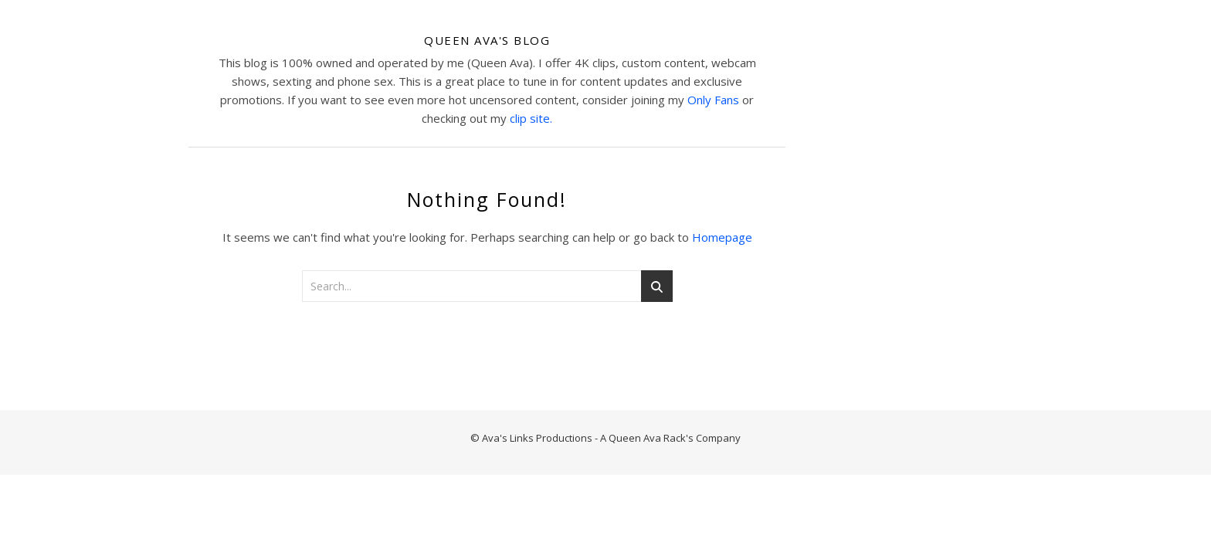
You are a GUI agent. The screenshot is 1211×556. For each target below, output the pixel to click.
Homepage (722, 237)
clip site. (531, 118)
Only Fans (713, 99)
